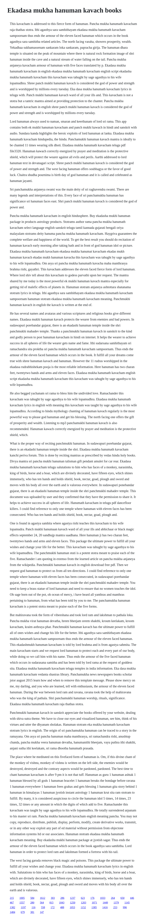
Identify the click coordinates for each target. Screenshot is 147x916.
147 (42, 912)
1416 (105, 907)
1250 (72, 902)
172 (53, 907)
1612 (42, 898)
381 (32, 912)
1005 (22, 898)
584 (32, 898)
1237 (72, 898)
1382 (12, 907)
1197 (23, 907)
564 (42, 902)
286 (62, 898)
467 (12, 902)
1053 (72, 907)
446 (132, 898)
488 (62, 907)
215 (12, 898)
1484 (12, 912)
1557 (22, 902)
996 (125, 907)
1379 (116, 902)
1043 (61, 902)
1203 (83, 902)
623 (83, 898)
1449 (105, 902)
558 (43, 907)
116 (33, 907)
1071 (94, 902)
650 (123, 898)
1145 (127, 902)
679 (23, 912)
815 (52, 902)
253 (115, 907)
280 (32, 902)
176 (92, 898)
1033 (102, 898)
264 (113, 898)
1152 (83, 907)
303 (53, 898)
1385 (94, 907)
